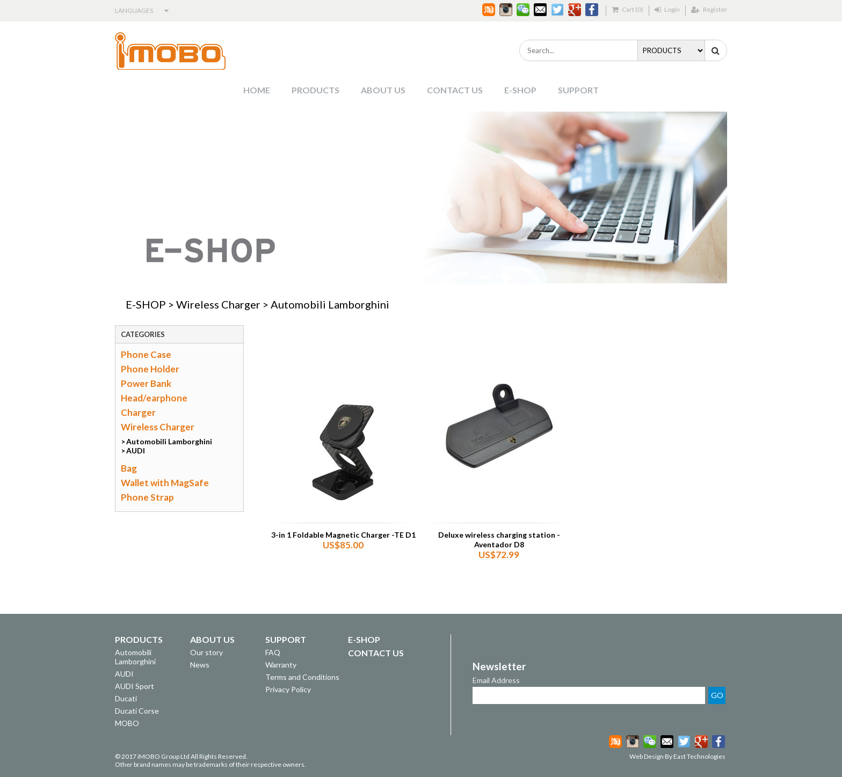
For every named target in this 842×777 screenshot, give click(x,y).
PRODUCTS (315, 90)
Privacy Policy (288, 689)
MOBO (127, 723)
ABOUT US (383, 90)
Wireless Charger (218, 304)
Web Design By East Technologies (677, 756)
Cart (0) (627, 9)
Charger (138, 412)
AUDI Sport (134, 686)
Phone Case (146, 354)
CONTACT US (455, 90)
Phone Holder (150, 369)
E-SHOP (520, 90)
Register (709, 9)
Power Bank (146, 383)
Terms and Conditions (302, 676)
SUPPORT (578, 90)
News (199, 664)
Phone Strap (147, 497)
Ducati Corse (137, 710)
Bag (129, 468)
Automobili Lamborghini (330, 304)
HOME (256, 90)
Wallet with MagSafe (165, 482)
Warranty (280, 664)
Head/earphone (154, 398)
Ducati (126, 698)
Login (667, 9)
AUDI (135, 450)
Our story (206, 652)
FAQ (272, 652)
